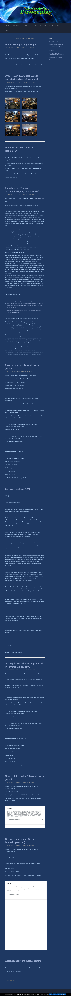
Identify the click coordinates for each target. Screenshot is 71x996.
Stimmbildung (61, 980)
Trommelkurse (55, 980)
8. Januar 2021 (8, 492)
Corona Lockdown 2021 (15, 496)
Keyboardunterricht (57, 973)
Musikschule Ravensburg (61, 972)
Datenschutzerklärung (62, 994)
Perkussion (55, 977)
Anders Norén (57, 992)
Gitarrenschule (61, 960)
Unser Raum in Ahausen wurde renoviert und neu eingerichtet (24, 77)
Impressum (7, 953)
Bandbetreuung (60, 961)
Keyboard (49, 982)
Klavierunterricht (52, 967)
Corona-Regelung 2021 (19, 489)
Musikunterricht (17, 25)
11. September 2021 (9, 194)
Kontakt (8, 30)
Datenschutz (8, 951)
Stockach (50, 961)
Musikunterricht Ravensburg (53, 958)
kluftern (54, 961)
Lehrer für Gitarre (55, 956)
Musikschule (62, 982)
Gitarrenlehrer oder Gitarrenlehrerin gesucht (20, 781)
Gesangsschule (58, 953)
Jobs (58, 25)
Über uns (27, 25)
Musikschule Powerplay (14, 992)
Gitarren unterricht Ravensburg (60, 968)
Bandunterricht (50, 978)
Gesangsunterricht (62, 977)
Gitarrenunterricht (52, 960)
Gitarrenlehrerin (56, 965)
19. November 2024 (9, 82)
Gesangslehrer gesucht (52, 970)
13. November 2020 (9, 673)
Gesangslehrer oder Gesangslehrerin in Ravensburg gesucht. (24, 667)
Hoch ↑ (64, 992)
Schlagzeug (50, 973)
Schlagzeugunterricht (54, 951)
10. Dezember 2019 (9, 786)
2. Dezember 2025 (9, 47)
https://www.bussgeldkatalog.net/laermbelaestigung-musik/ (22, 301)
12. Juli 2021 (8, 371)
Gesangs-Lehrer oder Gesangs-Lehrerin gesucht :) (24, 840)
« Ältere (10, 933)
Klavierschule (50, 977)
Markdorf (55, 984)
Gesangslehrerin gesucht (52, 955)
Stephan (17, 47)
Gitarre (51, 965)
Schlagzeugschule (55, 982)
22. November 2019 (9, 916)
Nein (54, 994)
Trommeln (49, 980)
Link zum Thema (39, 198)
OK (50, 994)
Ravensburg (51, 953)
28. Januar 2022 (9, 154)
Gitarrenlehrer (50, 963)
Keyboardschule (61, 984)
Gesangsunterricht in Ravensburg (18, 911)
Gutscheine (43, 25)
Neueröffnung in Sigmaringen (23, 44)
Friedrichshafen (51, 968)
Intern (51, 25)
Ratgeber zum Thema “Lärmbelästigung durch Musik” (24, 190)
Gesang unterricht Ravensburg (59, 978)
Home (7, 25)
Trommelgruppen (57, 963)
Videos (36, 25)
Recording (54, 972)
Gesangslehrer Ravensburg (53, 975)
